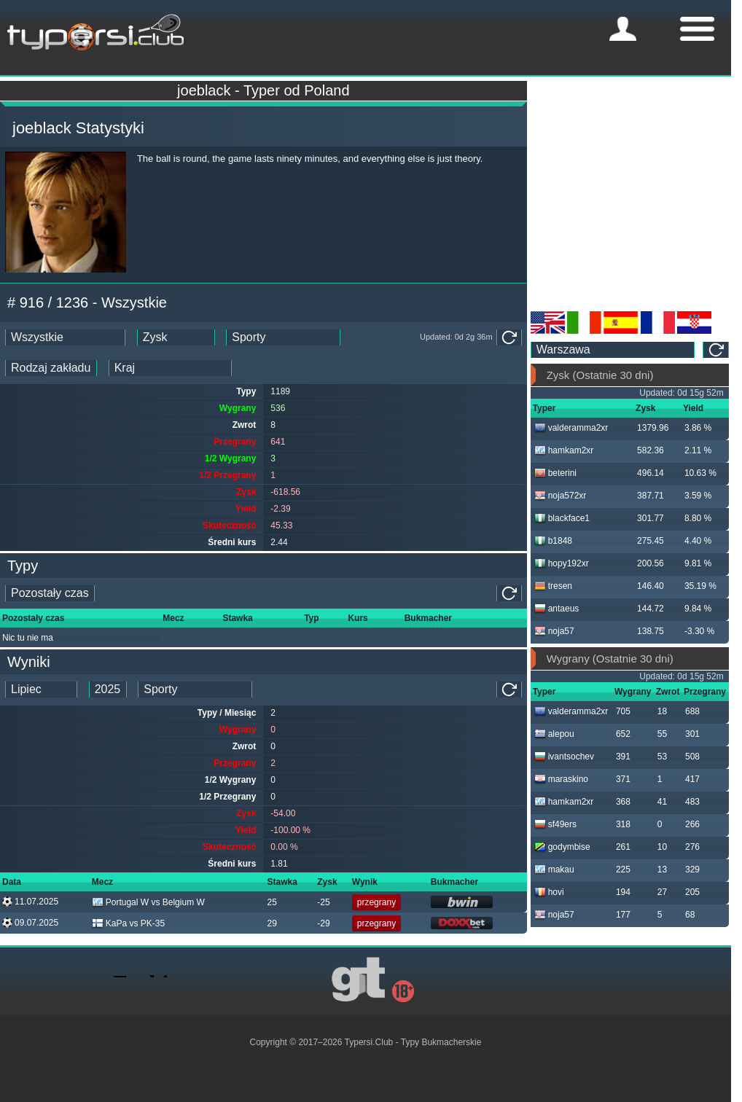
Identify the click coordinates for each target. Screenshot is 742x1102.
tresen (553, 586)
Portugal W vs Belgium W (148, 902)
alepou (554, 734)
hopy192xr (561, 563)
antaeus (556, 608)
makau (554, 869)
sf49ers (555, 824)
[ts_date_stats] (65, 337)
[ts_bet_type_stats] (51, 368)
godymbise (562, 847)
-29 (323, 923)
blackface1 (562, 518)
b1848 (553, 541)
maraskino (561, 779)
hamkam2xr (564, 450)
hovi (549, 892)
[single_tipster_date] (50, 593)
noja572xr (560, 495)
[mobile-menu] (622, 29)
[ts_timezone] (613, 350)
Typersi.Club (369, 1042)
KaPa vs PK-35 (128, 923)
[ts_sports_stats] (283, 337)
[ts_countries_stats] (170, 368)
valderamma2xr (571, 428)
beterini (555, 473)
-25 (323, 902)
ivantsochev (564, 756)
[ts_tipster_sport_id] (195, 689)
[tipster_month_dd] (41, 689)
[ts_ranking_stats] (176, 337)
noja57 (554, 631)
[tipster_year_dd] (108, 689)
